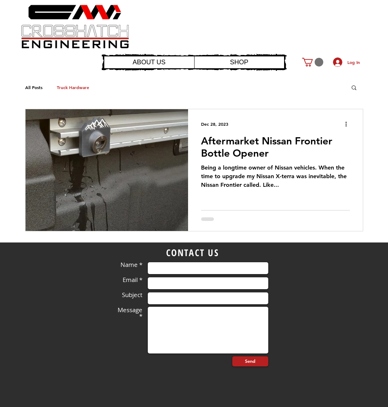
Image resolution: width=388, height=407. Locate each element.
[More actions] (348, 124)
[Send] (250, 361)
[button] (312, 62)
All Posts (33, 87)
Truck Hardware (73, 87)
